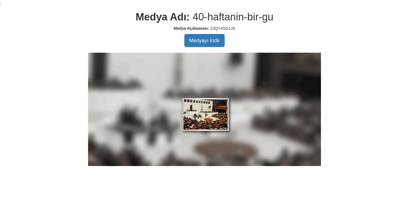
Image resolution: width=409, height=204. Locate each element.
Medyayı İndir (204, 40)
